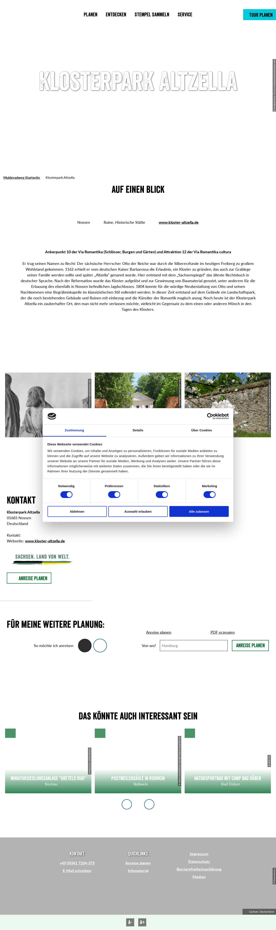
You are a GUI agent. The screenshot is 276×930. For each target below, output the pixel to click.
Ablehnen (77, 511)
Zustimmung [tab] (74, 430)
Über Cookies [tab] (201, 430)
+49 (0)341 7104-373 (77, 863)
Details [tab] (138, 430)
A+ (142, 922)
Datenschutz (199, 861)
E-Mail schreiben (77, 870)
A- (130, 922)
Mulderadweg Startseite (21, 177)
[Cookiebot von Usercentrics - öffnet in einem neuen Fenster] (210, 416)
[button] (259, 14)
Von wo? (149, 645)
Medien (199, 876)
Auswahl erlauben (138, 511)
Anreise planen (250, 645)
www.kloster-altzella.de (179, 222)
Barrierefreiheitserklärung (199, 869)
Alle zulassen (199, 511)
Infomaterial (138, 870)
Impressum (199, 853)
